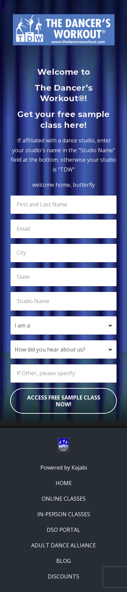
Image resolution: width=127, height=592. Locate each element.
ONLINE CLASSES (64, 498)
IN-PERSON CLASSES (63, 514)
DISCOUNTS (63, 576)
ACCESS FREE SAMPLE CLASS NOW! (63, 401)
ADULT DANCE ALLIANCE (63, 545)
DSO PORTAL (63, 529)
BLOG (63, 561)
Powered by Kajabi (63, 467)
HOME (64, 483)
